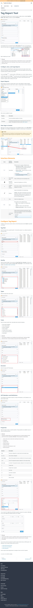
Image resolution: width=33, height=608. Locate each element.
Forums (2, 587)
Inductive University (4, 567)
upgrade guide (22, 0)
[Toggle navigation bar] (1, 3)
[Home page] (2, 6)
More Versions (3, 580)
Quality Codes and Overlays (10, 264)
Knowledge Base (4, 570)
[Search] (31, 3)
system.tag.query (19, 171)
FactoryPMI (3, 577)
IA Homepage (3, 594)
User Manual (3, 565)
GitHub (2, 597)
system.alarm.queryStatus (7, 546)
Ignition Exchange (4, 588)
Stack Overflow (3, 585)
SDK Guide (3, 568)
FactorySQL (3, 575)
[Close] (32, 1)
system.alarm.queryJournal (7, 545)
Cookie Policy (4, 600)
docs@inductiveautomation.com (23, 604)
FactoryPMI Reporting (5, 578)
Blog (1, 595)
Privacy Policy (4, 598)
